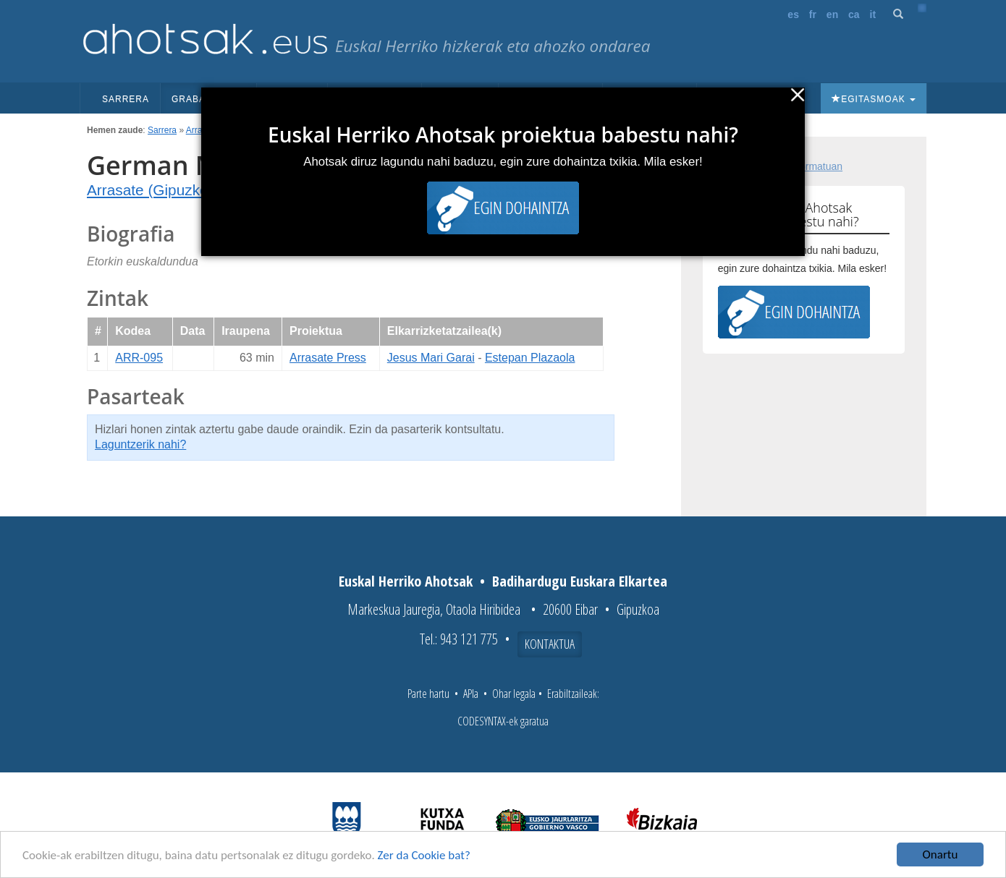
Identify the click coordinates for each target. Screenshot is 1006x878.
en (832, 14)
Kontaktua (550, 643)
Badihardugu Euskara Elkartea (579, 581)
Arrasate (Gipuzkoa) (154, 190)
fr (812, 14)
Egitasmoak (874, 99)
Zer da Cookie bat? (424, 855)
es (793, 14)
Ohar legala (514, 694)
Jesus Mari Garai (431, 357)
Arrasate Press (327, 357)
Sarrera (125, 99)
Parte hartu (428, 694)
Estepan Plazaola (530, 357)
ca (854, 14)
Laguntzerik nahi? (140, 444)
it (873, 14)
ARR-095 (139, 357)
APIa (470, 694)
